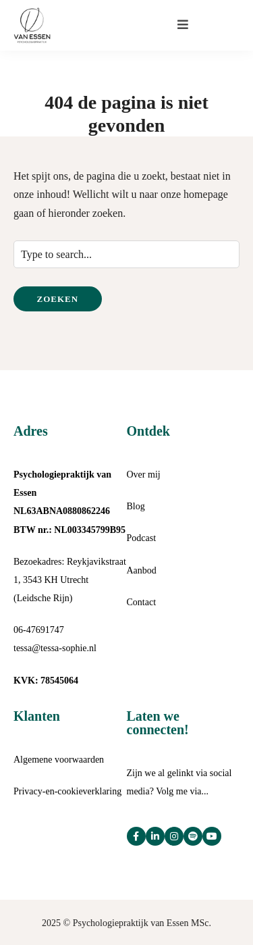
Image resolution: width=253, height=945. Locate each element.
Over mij (144, 474)
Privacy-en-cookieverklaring (67, 791)
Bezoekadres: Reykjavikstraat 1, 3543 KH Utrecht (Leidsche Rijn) (69, 580)
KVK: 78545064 (45, 680)
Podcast (142, 538)
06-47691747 (38, 630)
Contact (142, 602)
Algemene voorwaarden (58, 760)
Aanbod (142, 570)
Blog (136, 506)
